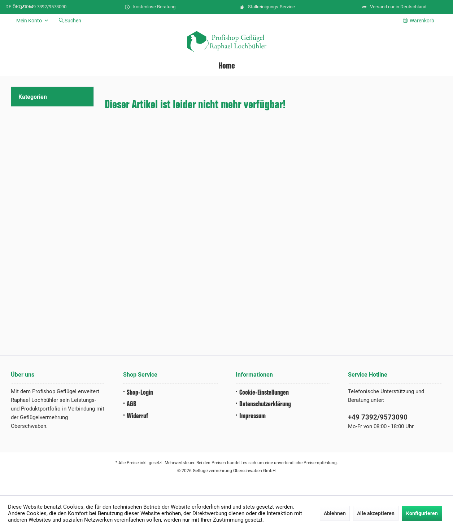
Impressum (252, 416)
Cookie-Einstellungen (264, 393)
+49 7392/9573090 (378, 417)
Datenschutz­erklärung (265, 404)
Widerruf (137, 416)
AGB (131, 404)
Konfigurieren (422, 513)
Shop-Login (140, 393)
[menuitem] (419, 20)
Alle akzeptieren (376, 513)
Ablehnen (335, 513)
